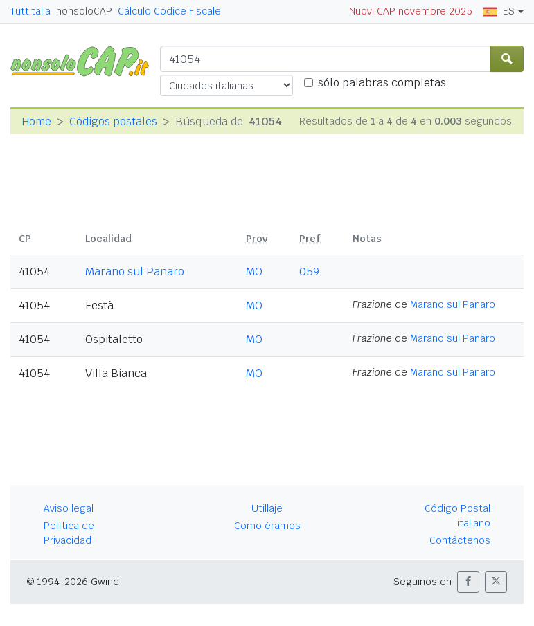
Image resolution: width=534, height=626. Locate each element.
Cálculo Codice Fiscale (169, 11)
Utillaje (267, 508)
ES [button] (499, 11)
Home (36, 121)
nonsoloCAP (84, 11)
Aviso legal (69, 508)
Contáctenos (459, 540)
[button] (468, 582)
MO (254, 271)
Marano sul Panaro (134, 271)
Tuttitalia (30, 11)
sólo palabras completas (382, 82)
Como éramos (267, 525)
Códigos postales (113, 121)
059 (309, 271)
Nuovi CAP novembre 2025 (410, 11)
